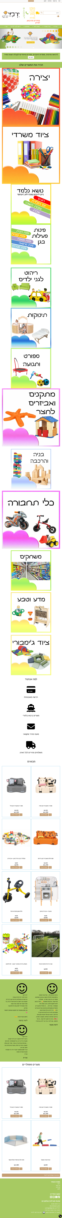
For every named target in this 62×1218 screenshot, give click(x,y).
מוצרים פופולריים (31, 1064)
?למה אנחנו (31, 679)
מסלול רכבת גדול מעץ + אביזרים (16, 858)
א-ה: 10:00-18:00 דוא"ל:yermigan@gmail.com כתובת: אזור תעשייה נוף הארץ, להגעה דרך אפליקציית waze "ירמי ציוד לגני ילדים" (45, 1208)
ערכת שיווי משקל (45, 1160)
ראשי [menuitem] (59, 1)
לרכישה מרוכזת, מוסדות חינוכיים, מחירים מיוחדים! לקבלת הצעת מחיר (31, 55)
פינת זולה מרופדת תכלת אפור (16, 1160)
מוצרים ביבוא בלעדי (31, 716)
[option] (31, 39)
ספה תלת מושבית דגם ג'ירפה (45, 858)
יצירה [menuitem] (55, 26)
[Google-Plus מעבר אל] (56, 1197)
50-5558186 (24, 13)
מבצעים (31, 761)
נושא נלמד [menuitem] (36, 26)
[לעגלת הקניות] (58, 16)
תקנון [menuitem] (45, 1)
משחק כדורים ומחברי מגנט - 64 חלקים (16, 964)
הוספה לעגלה (44, 814)
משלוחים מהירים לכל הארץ (31, 753)
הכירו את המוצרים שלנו (31, 65)
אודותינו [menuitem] (49, 1)
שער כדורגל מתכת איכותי (45, 964)
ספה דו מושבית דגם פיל (16, 806)
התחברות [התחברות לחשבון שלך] (31, 1)
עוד (6, 26)
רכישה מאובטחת (31, 697)
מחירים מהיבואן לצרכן (33, 21)
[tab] (31, 1175)
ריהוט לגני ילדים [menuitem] (15, 26)
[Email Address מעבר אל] (51, 1197)
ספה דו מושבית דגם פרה (45, 806)
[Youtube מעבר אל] (54, 1197)
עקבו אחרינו (55, 1194)
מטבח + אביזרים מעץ (46, 911)
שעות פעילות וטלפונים (51, 1201)
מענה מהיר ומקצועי (31, 734)
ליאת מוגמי (53, 1025)
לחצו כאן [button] (31, 57)
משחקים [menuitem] (26, 26)
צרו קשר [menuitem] (55, 1)
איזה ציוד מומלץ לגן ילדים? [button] (51, 1175)
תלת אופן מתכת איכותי (16, 911)
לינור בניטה (23, 1020)
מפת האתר (55, 1182)
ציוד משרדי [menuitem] (46, 26)
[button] (9, 39)
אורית (25, 1058)
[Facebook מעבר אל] (59, 1197)
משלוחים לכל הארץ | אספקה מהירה (32, 13)
